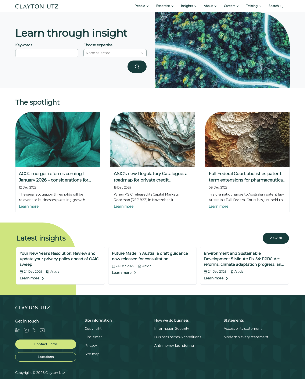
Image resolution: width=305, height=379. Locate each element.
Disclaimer (93, 337)
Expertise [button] (165, 6)
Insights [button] (189, 6)
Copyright (93, 329)
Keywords (23, 45)
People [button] (141, 6)
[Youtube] (44, 330)
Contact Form (45, 344)
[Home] (36, 6)
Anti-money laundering (174, 346)
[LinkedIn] (19, 330)
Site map (92, 354)
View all (276, 238)
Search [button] (276, 6)
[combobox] (112, 53)
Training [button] (254, 6)
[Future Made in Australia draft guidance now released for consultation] (152, 266)
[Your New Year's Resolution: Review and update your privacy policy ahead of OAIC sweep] (60, 266)
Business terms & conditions (177, 337)
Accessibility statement (243, 329)
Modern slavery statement (246, 337)
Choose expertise (97, 45)
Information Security (171, 329)
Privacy (91, 346)
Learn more (29, 206)
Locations (46, 357)
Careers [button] (231, 6)
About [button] (210, 6)
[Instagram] (28, 330)
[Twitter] (36, 330)
